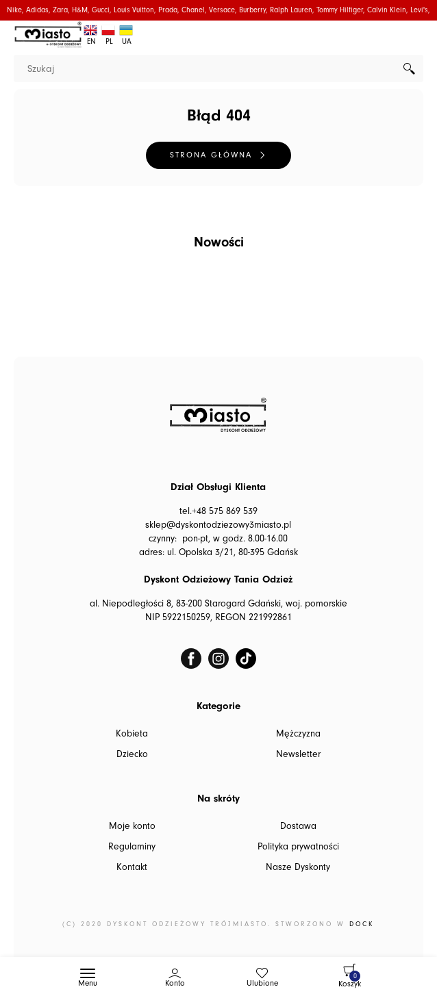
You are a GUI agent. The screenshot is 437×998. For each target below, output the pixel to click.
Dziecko (132, 754)
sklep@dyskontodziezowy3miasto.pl (218, 525)
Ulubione (262, 983)
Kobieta (132, 733)
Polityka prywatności (298, 846)
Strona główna (211, 155)
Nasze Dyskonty (298, 867)
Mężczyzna (298, 733)
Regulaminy (131, 846)
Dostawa (298, 826)
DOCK (361, 924)
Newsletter (298, 754)
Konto (175, 983)
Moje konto (132, 826)
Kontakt (131, 867)
